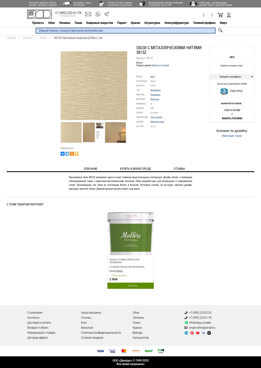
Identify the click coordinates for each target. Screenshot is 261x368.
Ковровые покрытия (99, 23)
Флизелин (154, 99)
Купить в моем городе (135, 168)
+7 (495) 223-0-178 (68, 13)
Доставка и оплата (39, 322)
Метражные (155, 90)
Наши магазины (91, 312)
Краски (135, 23)
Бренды (137, 332)
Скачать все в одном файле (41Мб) (232, 84)
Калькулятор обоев (231, 103)
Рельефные (155, 95)
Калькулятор (141, 337)
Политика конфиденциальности (101, 332)
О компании (34, 312)
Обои (51, 23)
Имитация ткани (157, 122)
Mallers (119, 271)
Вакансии (87, 327)
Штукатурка (152, 23)
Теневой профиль (204, 23)
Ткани (78, 23)
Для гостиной (156, 117)
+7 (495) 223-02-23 (197, 312)
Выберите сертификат (230, 76)
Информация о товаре (41, 332)
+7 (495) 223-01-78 (197, 317)
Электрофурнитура (176, 23)
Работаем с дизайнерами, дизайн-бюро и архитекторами (215, 3)
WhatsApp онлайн (197, 322)
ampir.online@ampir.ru (199, 327)
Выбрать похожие (160, 65)
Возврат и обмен (37, 327)
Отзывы (86, 317)
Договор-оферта (37, 337)
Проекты (38, 23)
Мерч (223, 23)
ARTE (152, 77)
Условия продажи (92, 337)
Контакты (33, 317)
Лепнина (64, 23)
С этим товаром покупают (25, 204)
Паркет (122, 23)
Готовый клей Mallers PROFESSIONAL (127, 267)
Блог (84, 322)
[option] (130, 249)
